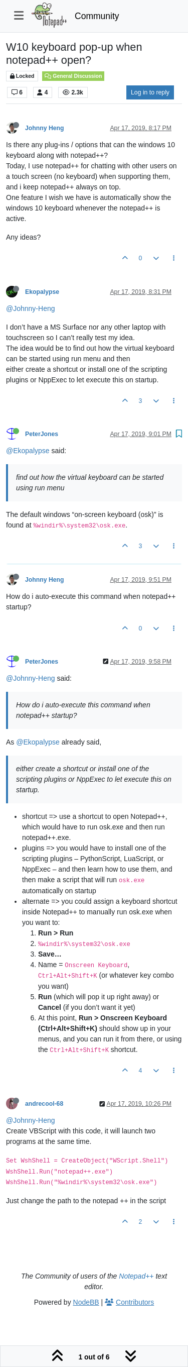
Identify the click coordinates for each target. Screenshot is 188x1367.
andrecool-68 (44, 1103)
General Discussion (73, 76)
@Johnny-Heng (30, 308)
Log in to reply (150, 92)
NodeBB (86, 1302)
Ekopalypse (42, 291)
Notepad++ (136, 1276)
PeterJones (41, 434)
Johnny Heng (44, 128)
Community (97, 16)
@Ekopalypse (28, 451)
